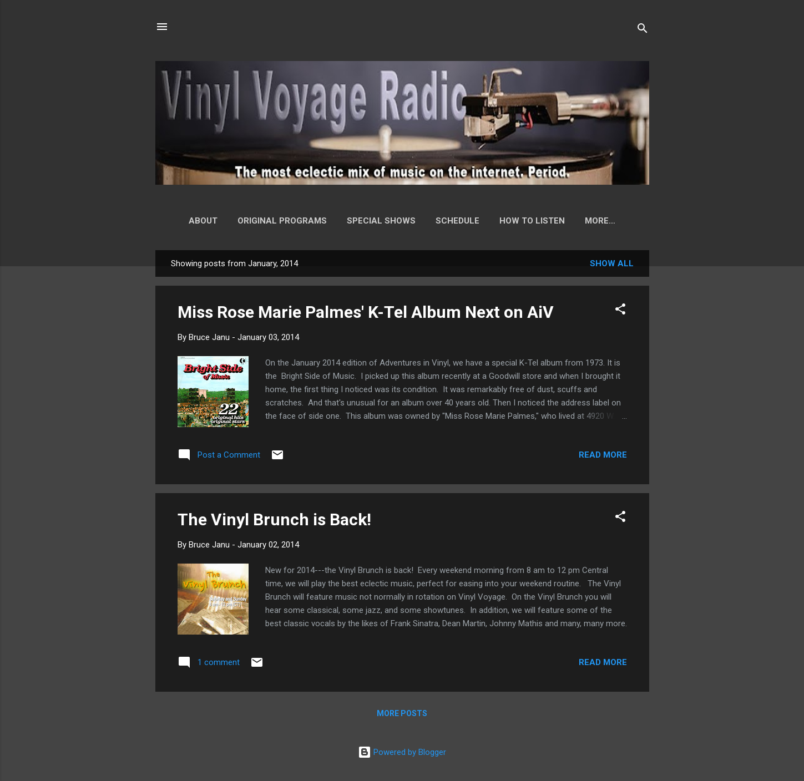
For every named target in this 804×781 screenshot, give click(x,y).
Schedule (453, 221)
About (198, 221)
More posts (402, 715)
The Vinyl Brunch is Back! (274, 521)
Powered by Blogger (402, 752)
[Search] (642, 30)
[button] (620, 313)
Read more (603, 457)
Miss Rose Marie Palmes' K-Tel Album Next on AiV (366, 314)
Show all (612, 266)
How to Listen (527, 221)
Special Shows (376, 221)
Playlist (600, 221)
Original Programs (277, 221)
